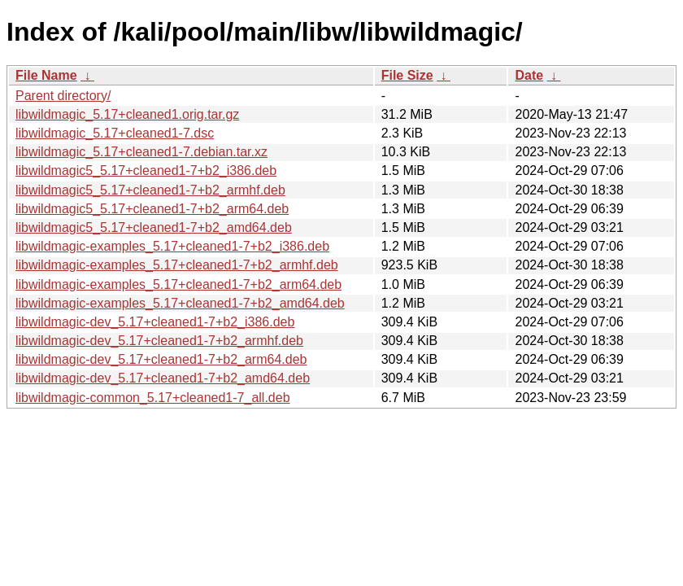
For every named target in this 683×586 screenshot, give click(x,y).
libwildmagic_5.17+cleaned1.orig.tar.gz (127, 114)
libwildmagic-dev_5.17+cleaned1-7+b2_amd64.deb (162, 378)
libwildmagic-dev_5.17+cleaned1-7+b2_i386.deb (154, 322)
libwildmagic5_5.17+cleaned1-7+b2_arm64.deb (152, 209)
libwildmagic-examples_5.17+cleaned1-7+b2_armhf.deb (176, 265)
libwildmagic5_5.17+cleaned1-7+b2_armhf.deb (150, 190)
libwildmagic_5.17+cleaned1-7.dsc (114, 133)
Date (529, 75)
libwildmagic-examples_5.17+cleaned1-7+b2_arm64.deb (178, 284)
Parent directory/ (63, 96)
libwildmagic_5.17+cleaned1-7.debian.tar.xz (141, 152)
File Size (407, 75)
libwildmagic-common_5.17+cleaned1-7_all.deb (152, 398)
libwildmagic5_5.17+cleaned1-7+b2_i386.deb (145, 170)
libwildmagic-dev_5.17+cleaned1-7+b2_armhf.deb (159, 341)
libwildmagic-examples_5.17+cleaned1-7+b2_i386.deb (172, 246)
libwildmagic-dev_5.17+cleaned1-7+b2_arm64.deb (161, 359)
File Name (46, 75)
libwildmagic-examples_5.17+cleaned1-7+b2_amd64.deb (180, 303)
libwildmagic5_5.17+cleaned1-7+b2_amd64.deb (153, 227)
